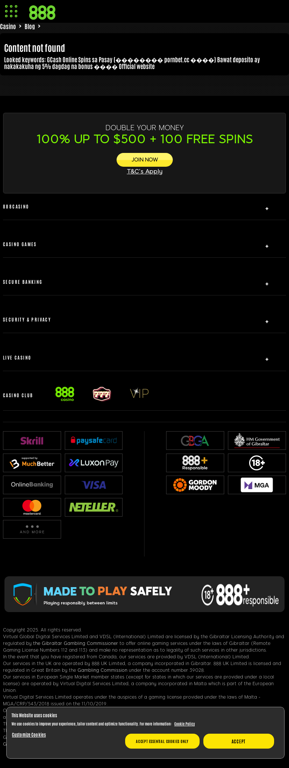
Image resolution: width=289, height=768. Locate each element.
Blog (30, 26)
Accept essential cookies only (162, 741)
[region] (145, 733)
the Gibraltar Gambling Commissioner (75, 643)
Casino (8, 26)
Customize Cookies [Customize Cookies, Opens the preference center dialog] (29, 734)
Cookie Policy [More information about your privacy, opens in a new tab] (184, 723)
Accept (238, 741)
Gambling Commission (102, 670)
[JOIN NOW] (145, 160)
